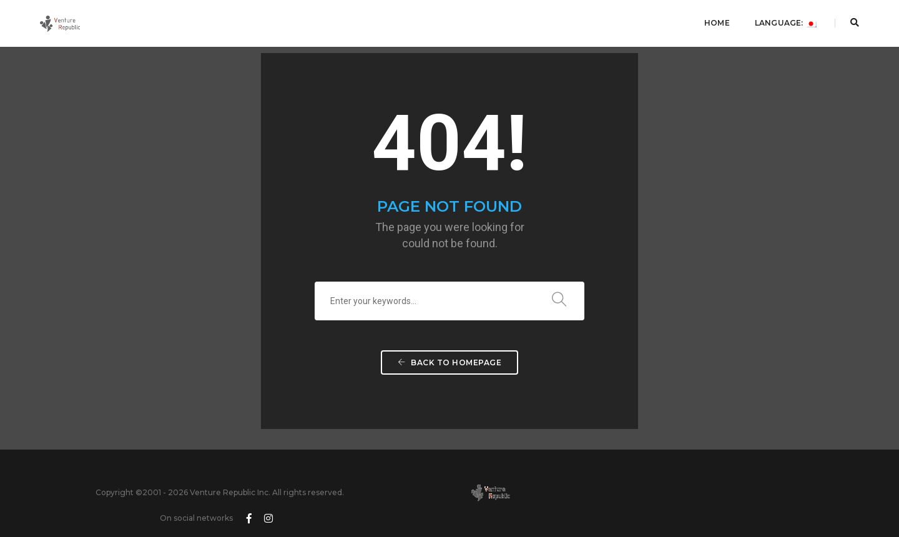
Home (715, 22)
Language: (784, 22)
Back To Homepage (449, 369)
